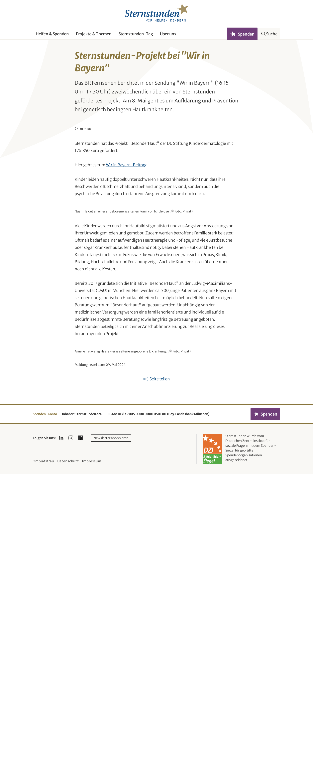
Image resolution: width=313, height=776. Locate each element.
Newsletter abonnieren (111, 740)
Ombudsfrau (43, 763)
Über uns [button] (168, 33)
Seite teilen (160, 681)
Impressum (91, 763)
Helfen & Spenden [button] (52, 33)
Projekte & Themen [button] (94, 33)
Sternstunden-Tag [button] (136, 33)
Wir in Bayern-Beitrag (126, 254)
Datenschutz (68, 763)
